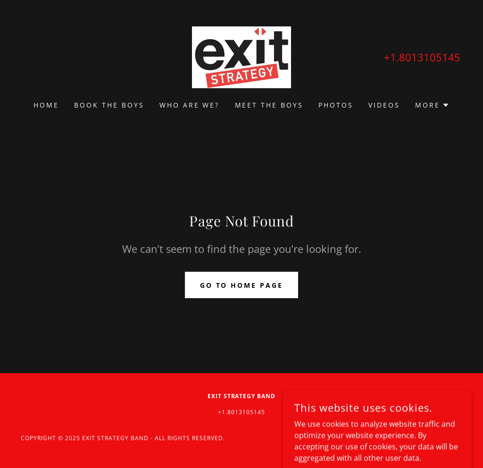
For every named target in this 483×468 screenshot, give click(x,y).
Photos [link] (335, 104)
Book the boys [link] (109, 104)
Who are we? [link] (189, 104)
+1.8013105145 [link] (422, 57)
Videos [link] (384, 104)
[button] (432, 105)
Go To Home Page (241, 285)
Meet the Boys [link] (269, 104)
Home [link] (46, 104)
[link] (241, 56)
